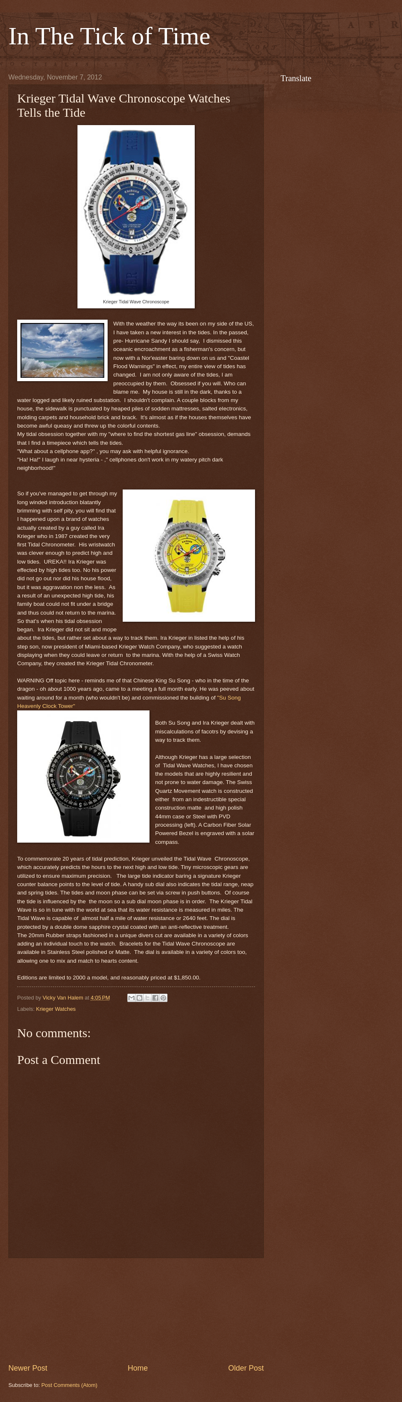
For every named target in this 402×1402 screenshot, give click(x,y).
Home (138, 1368)
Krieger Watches (56, 1009)
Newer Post (27, 1368)
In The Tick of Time (109, 36)
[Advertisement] (136, 1311)
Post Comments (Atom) (69, 1385)
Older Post (246, 1368)
